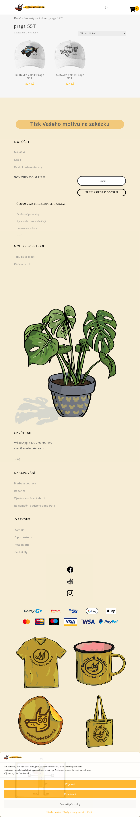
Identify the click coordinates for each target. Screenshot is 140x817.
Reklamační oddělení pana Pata (34, 505)
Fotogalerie (22, 544)
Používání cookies (27, 228)
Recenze (20, 491)
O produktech (23, 537)
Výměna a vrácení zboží (29, 498)
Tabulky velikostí (24, 256)
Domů (17, 18)
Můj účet (19, 152)
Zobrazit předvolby (69, 804)
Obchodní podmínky (28, 214)
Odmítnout (70, 794)
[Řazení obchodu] (102, 33)
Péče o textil (22, 264)
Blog (17, 459)
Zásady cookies (53, 812)
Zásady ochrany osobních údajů (77, 812)
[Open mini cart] (133, 10)
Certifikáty (20, 552)
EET (19, 234)
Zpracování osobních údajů (31, 221)
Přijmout (70, 784)
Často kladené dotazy (28, 167)
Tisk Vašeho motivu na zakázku (70, 124)
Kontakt (19, 530)
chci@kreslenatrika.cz (29, 448)
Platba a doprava (25, 483)
